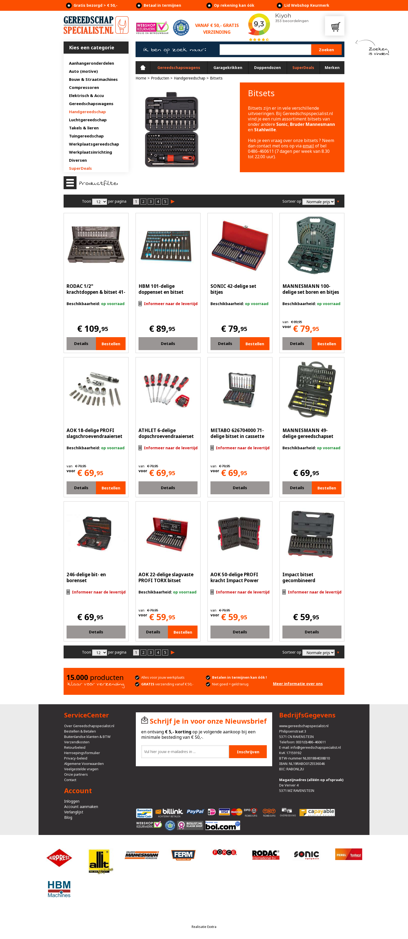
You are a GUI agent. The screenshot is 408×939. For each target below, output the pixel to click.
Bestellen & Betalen (80, 731)
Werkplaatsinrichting (90, 152)
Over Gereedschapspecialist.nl (89, 725)
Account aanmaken (81, 806)
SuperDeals (80, 168)
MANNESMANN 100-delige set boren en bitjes (310, 289)
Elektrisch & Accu (86, 95)
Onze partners (76, 774)
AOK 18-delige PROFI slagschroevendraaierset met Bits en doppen (94, 436)
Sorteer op (291, 201)
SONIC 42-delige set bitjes (233, 289)
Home (143, 67)
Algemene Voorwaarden (84, 763)
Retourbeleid (74, 747)
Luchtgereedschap (88, 119)
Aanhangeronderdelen (91, 63)
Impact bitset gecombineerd (298, 577)
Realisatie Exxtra (204, 926)
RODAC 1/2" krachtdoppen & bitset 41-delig (96, 292)
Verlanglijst (73, 811)
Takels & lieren (84, 127)
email (308, 146)
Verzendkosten (76, 742)
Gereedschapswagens (91, 103)
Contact (70, 779)
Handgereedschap (87, 111)
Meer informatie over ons (298, 683)
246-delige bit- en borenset (86, 577)
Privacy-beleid (75, 758)
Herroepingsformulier (82, 752)
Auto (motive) (83, 71)
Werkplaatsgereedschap (94, 144)
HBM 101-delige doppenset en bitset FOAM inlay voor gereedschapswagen (162, 295)
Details (81, 343)
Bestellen (111, 343)
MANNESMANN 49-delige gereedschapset (307, 433)
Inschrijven (248, 751)
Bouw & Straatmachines (93, 79)
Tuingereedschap (86, 136)
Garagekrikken (227, 67)
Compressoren (84, 87)
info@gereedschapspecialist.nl (316, 747)
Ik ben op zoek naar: (174, 49)
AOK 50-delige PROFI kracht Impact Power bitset (234, 580)
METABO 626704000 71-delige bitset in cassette (237, 433)
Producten (160, 78)
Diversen (78, 160)
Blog (68, 817)
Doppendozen (267, 67)
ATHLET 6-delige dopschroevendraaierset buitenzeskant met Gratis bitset (167, 439)
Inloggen (71, 801)
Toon (86, 201)
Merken (332, 67)
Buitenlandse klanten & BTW (87, 736)
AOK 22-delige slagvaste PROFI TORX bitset (166, 577)
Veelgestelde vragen (81, 769)
